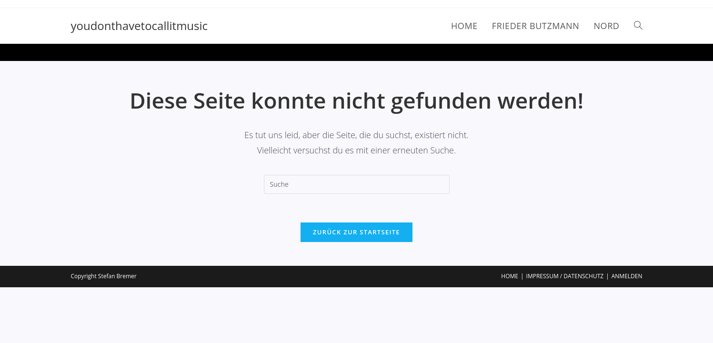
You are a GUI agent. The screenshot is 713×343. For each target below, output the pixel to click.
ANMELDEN (627, 276)
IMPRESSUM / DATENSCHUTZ (565, 276)
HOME (509, 276)
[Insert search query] (357, 184)
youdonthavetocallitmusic (139, 25)
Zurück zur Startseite (356, 232)
